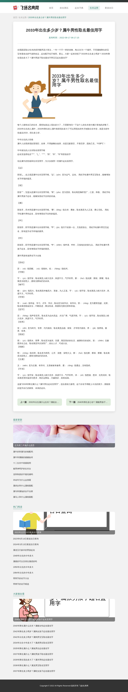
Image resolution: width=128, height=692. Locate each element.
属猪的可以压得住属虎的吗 (25, 561)
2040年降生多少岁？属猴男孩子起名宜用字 (97, 402)
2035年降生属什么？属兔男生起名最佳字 (31, 648)
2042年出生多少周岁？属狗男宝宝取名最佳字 (33, 637)
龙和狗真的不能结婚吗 (23, 474)
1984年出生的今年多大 (23, 573)
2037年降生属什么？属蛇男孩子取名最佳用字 (33, 654)
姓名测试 (64, 8)
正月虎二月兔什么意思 (24, 445)
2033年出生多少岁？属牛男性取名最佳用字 (47, 17)
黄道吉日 (109, 8)
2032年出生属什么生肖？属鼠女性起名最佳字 (49, 402)
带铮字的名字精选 (21, 584)
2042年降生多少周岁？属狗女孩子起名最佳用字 (34, 631)
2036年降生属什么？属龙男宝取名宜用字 (31, 665)
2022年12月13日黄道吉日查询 (28, 532)
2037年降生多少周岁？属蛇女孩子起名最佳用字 (34, 671)
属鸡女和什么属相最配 (23, 485)
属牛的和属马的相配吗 (23, 452)
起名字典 (79, 8)
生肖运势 (94, 8)
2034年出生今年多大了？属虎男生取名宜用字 (33, 643)
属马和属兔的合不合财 (23, 491)
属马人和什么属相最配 (23, 497)
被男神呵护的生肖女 (22, 469)
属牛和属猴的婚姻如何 (23, 457)
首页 (51, 8)
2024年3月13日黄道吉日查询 (26, 544)
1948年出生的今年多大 (23, 556)
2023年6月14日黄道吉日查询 (26, 539)
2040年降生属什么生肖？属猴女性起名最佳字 (33, 626)
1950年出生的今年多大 (23, 567)
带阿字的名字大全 (21, 578)
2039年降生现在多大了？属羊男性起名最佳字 (33, 660)
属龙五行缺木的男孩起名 (24, 550)
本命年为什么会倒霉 (22, 480)
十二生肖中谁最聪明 (22, 463)
